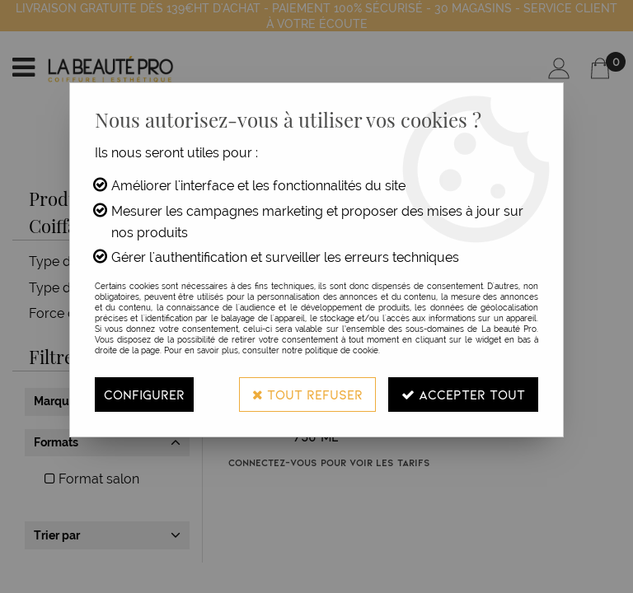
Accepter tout (463, 394)
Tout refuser (307, 394)
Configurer (144, 394)
